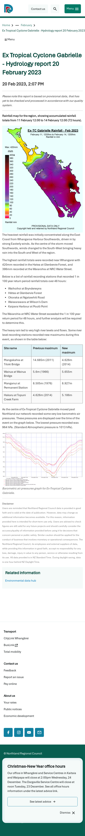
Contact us (11, 664)
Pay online (10, 684)
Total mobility (12, 652)
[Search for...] (55, 8)
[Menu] (73, 8)
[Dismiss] (67, 813)
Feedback (10, 670)
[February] (26, 25)
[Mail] (39, 732)
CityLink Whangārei (16, 638)
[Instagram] (18, 732)
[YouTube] (29, 732)
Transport (10, 631)
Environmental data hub (20, 581)
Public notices (13, 709)
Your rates (10, 702)
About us (9, 696)
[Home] (6, 25)
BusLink (11, 645)
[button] (42, 801)
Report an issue (14, 677)
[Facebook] (8, 732)
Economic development (19, 716)
